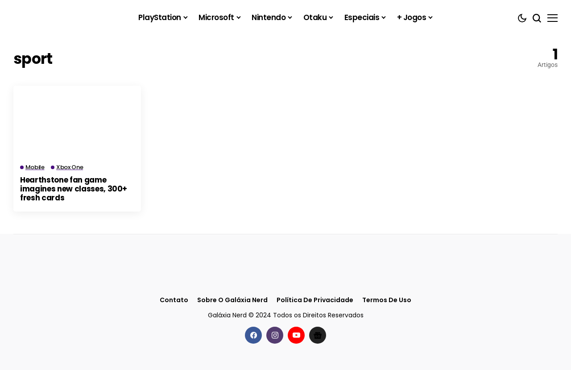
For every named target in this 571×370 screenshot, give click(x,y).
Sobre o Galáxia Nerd (232, 300)
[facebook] (253, 334)
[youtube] (296, 334)
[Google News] (317, 334)
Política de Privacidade (315, 300)
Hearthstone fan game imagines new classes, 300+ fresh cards (73, 189)
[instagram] (274, 334)
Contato (174, 300)
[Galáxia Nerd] (58, 17)
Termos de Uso (386, 300)
